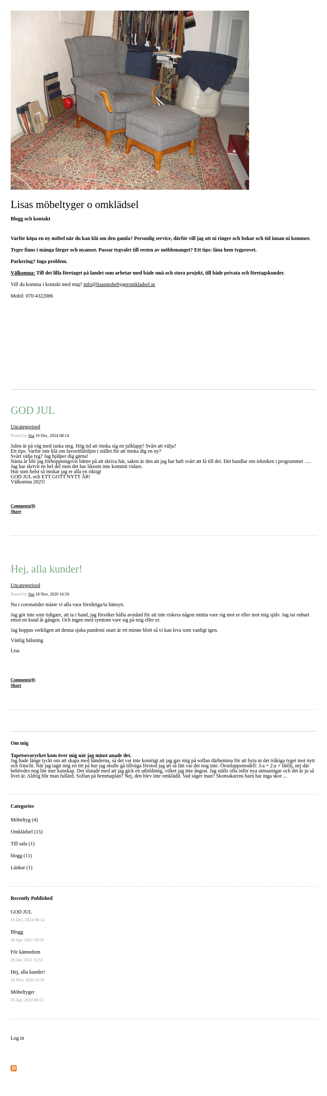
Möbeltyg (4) (24, 820)
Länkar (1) (21, 867)
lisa (31, 435)
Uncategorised (25, 427)
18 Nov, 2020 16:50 (52, 594)
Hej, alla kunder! (47, 569)
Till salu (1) (22, 844)
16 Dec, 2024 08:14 (52, 435)
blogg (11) (21, 856)
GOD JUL (32, 410)
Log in (17, 1038)
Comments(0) (23, 505)
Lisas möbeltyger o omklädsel (75, 204)
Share (16, 511)
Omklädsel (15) (27, 832)
